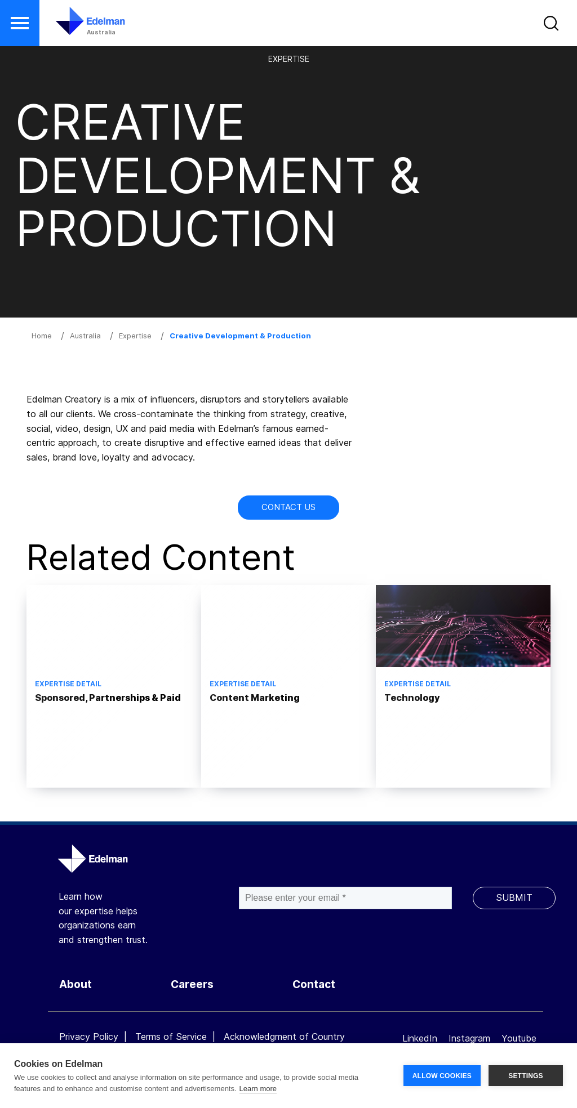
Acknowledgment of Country (284, 1036)
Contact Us (288, 507)
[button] (19, 23)
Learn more (258, 1088)
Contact (313, 984)
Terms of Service (171, 1036)
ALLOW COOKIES (442, 1076)
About (75, 984)
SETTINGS (525, 1076)
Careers (192, 984)
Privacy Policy (88, 1036)
